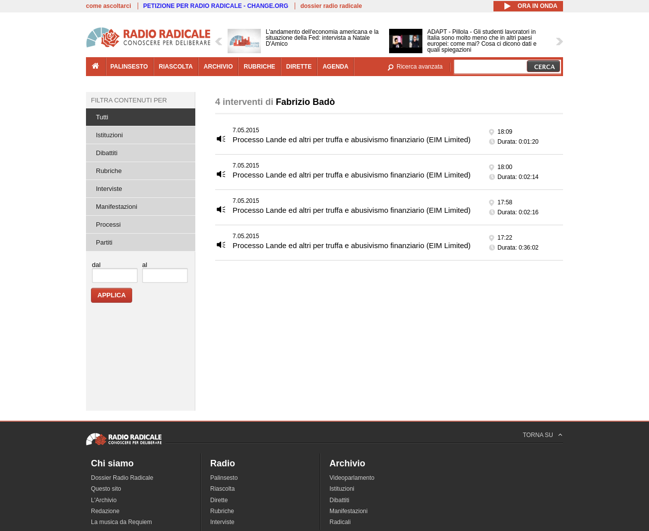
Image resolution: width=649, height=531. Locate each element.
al (144, 265)
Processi (108, 224)
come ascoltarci (108, 5)
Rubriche (109, 171)
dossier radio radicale (331, 5)
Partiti (104, 242)
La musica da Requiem (121, 522)
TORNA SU (538, 435)
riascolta (176, 66)
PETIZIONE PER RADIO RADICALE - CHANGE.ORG (215, 5)
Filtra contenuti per (129, 100)
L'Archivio (104, 500)
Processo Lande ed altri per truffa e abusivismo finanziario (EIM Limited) (352, 139)
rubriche (259, 66)
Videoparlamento (352, 477)
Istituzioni (109, 135)
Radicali (340, 522)
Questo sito (106, 488)
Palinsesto (224, 477)
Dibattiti (106, 153)
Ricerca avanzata (420, 66)
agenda (335, 66)
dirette (299, 66)
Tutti (102, 117)
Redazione (105, 511)
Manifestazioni (116, 206)
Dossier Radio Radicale (122, 477)
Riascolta (222, 488)
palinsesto (129, 66)
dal (96, 265)
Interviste (109, 188)
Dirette (219, 500)
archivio (218, 66)
